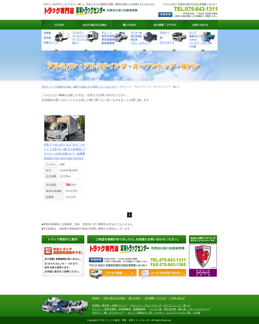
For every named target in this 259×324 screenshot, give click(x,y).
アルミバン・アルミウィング (85, 40)
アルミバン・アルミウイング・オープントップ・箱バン (160, 305)
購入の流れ (129, 25)
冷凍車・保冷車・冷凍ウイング (109, 305)
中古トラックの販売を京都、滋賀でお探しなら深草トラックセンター (79, 86)
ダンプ (143, 40)
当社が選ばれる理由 (94, 25)
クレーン (114, 40)
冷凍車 (56, 40)
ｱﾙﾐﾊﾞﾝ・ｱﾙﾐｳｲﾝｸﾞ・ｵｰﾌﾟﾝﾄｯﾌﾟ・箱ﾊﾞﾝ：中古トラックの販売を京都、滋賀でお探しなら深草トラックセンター (99, 4)
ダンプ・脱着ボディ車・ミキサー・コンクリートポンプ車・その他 (202, 40)
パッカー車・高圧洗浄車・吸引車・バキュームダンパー (179, 309)
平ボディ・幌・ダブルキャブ (173, 40)
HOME (59, 25)
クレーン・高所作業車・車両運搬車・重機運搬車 (118, 309)
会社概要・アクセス (164, 25)
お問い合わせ (200, 25)
